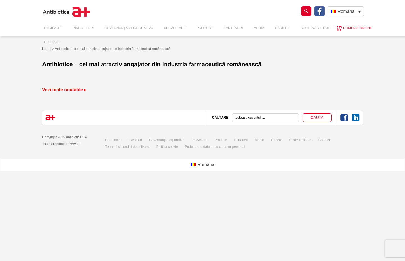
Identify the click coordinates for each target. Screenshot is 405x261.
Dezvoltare (175, 28)
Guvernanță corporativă (166, 140)
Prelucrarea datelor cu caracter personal (215, 147)
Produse (205, 28)
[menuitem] (346, 11)
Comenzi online (357, 28)
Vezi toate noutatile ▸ (64, 89)
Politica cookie (167, 147)
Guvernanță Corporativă (128, 28)
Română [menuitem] (346, 11)
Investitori (83, 28)
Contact (52, 42)
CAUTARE (220, 118)
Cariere (282, 28)
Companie (53, 28)
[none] (346, 11)
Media (259, 28)
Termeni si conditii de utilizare (127, 147)
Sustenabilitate (316, 28)
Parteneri (233, 28)
